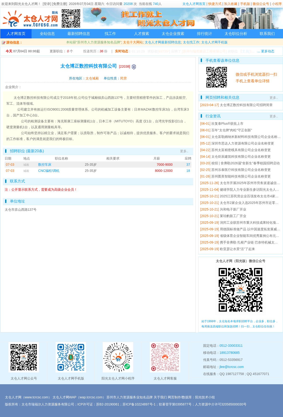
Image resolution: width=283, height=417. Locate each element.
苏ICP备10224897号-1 (139, 404)
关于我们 (160, 397)
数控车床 (44, 164)
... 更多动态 (265, 51)
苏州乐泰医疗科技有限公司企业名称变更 (241, 170)
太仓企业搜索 (173, 34)
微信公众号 (261, 4)
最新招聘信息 (78, 34)
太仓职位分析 (236, 34)
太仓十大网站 (133, 42)
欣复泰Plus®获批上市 (227, 123)
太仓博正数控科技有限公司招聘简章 (246, 105)
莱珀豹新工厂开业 (233, 216)
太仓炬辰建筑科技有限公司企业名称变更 (241, 156)
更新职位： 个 (61, 51)
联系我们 (267, 34)
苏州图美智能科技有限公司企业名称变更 (241, 176)
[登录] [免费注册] (55, 4)
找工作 (110, 34)
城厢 (26, 164)
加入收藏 (230, 4)
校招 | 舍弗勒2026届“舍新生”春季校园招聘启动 (245, 163)
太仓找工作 (191, 42)
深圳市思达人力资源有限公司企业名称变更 (242, 143)
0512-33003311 (231, 345)
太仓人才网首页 (193, 4)
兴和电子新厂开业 (233, 209)
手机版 (245, 4)
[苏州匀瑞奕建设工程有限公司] (204, 51)
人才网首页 (16, 34)
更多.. (184, 151)
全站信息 (47, 34)
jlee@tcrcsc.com (232, 367)
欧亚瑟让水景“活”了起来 (237, 249)
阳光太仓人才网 (26, 4)
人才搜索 (141, 34)
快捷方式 (214, 4)
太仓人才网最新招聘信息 (163, 42)
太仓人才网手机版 (214, 42)
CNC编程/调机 (48, 171)
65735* (164, 51)
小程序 (277, 4)
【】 (253, 51)
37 (188, 164)
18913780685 (230, 353)
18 (188, 171)
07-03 (10, 164)
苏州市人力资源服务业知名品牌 (130, 397)
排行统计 (204, 34)
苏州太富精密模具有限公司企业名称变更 (241, 150)
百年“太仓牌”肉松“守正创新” (231, 130)
